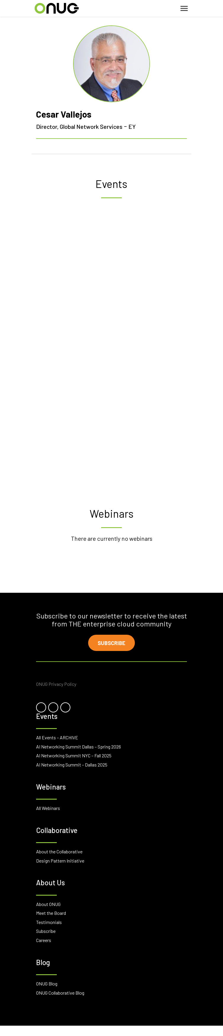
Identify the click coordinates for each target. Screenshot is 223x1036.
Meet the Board (51, 913)
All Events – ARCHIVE (57, 737)
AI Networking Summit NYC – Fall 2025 (74, 755)
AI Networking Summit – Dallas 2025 (71, 764)
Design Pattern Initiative (60, 860)
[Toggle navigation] (184, 8)
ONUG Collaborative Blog (60, 993)
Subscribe (111, 643)
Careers (43, 940)
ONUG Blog (46, 983)
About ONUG (48, 904)
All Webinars (48, 808)
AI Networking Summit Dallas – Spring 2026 (78, 746)
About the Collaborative (59, 851)
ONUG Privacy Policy (56, 684)
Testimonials (49, 922)
